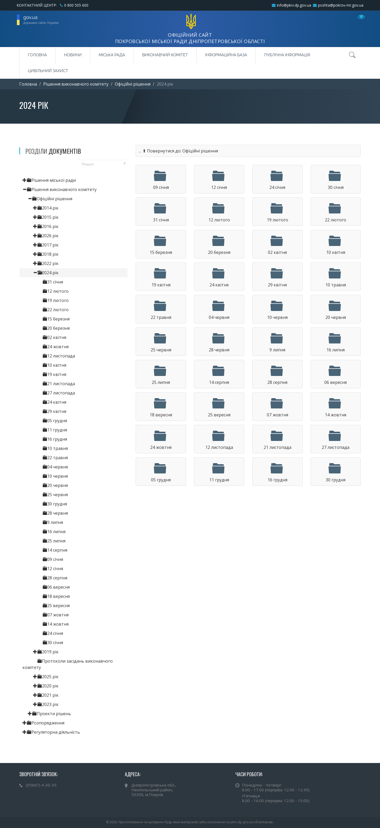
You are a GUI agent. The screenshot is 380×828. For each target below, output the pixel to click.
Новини (73, 55)
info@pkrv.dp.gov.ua (294, 5)
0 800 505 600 (76, 5)
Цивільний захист (48, 70)
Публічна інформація (287, 55)
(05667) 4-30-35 (41, 785)
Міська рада (112, 55)
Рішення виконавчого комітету (75, 84)
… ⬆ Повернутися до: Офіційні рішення (178, 151)
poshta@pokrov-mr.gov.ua (340, 5)
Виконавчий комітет (165, 55)
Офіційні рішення (132, 84)
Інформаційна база (226, 55)
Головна (37, 55)
